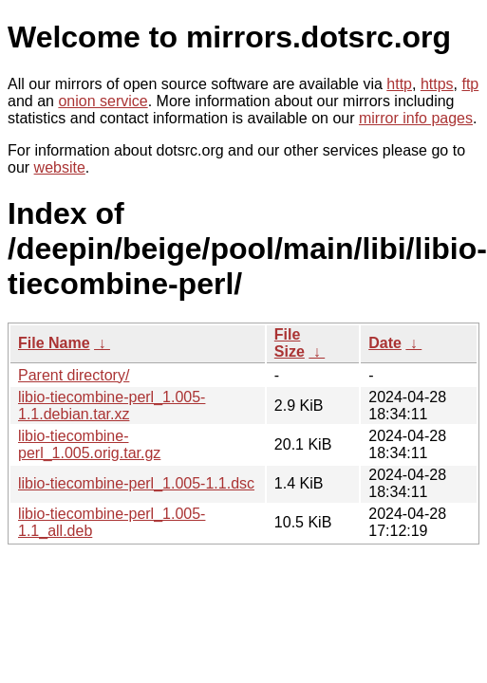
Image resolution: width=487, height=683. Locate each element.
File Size (289, 343)
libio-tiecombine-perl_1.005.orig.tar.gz (89, 444)
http (399, 84)
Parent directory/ (73, 375)
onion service (102, 101)
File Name (54, 343)
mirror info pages (416, 118)
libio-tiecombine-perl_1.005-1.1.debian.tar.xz (111, 405)
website (59, 167)
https (437, 84)
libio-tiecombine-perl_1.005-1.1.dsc (136, 483)
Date (385, 343)
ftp (469, 84)
